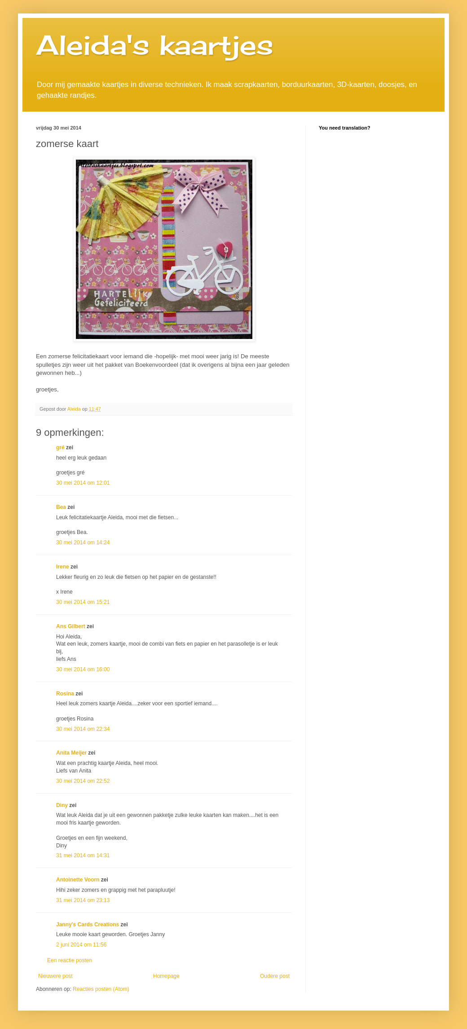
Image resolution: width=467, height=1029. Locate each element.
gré (60, 447)
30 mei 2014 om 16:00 (83, 669)
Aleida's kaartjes (154, 44)
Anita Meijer (71, 753)
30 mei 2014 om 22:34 (83, 729)
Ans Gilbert (71, 626)
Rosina (65, 693)
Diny (62, 805)
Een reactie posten (69, 960)
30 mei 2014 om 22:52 (83, 781)
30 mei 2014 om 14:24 (83, 542)
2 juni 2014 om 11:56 (81, 945)
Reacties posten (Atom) (101, 989)
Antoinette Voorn (77, 880)
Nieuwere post (55, 976)
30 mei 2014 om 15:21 (83, 602)
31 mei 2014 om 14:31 (83, 855)
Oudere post (275, 976)
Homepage (166, 976)
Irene (62, 567)
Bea (61, 507)
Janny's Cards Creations (87, 924)
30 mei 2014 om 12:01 (83, 483)
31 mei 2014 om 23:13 (83, 900)
